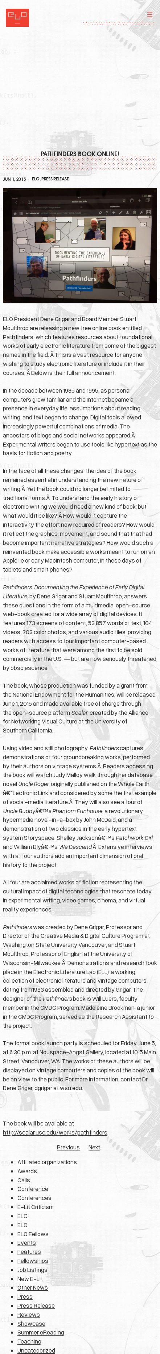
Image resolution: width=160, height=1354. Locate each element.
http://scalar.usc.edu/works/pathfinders (55, 1132)
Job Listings (32, 1269)
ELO (35, 179)
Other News (32, 1287)
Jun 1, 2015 (14, 179)
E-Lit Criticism (35, 1206)
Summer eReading (40, 1332)
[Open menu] (149, 14)
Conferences (34, 1197)
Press (25, 1296)
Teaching (29, 1341)
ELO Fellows (33, 1234)
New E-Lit (30, 1278)
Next (94, 1147)
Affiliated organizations (47, 1162)
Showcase (31, 1323)
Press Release (55, 179)
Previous (68, 1147)
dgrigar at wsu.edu (58, 1088)
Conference (32, 1188)
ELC (22, 1216)
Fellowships (32, 1260)
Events (26, 1242)
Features (29, 1251)
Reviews (28, 1314)
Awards (27, 1171)
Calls (23, 1180)
